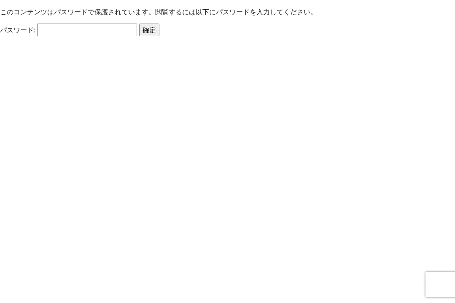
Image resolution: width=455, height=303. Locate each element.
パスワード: (68, 30)
